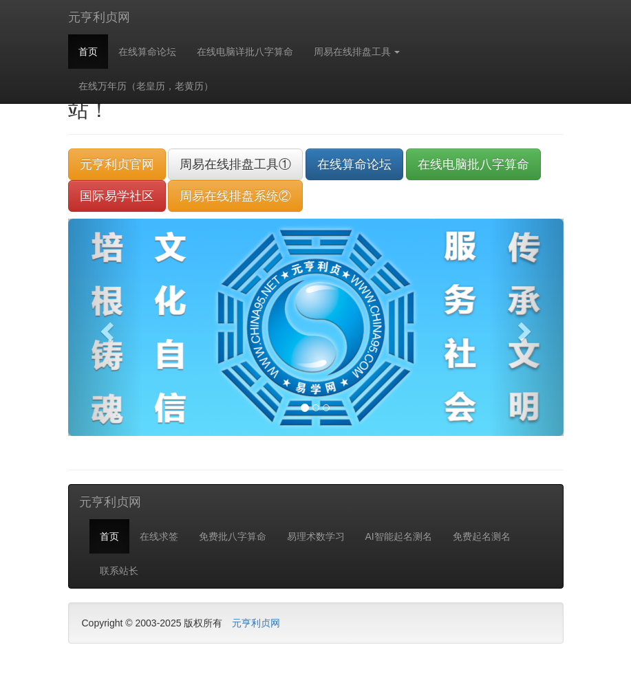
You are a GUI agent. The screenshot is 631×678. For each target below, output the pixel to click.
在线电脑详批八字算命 (245, 51)
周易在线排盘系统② (235, 196)
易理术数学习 (316, 536)
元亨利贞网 (99, 17)
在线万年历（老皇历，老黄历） (145, 85)
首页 (88, 51)
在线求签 (159, 536)
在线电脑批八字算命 (473, 164)
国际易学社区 (117, 196)
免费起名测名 (482, 536)
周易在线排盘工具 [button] (357, 51)
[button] (105, 327)
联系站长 (119, 570)
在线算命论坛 (147, 51)
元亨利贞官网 (117, 164)
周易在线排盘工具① (235, 164)
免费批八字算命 (232, 536)
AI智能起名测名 (398, 536)
